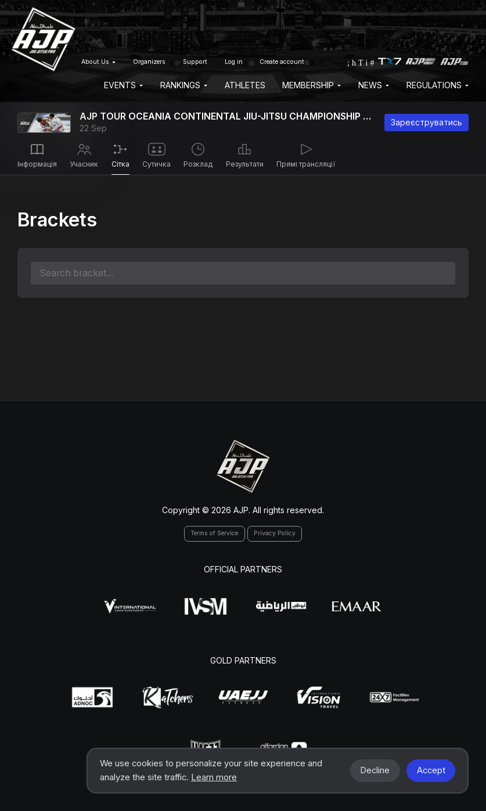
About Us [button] (98, 62)
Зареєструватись (426, 122)
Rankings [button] (183, 85)
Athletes (245, 85)
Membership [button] (311, 85)
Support (195, 62)
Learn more (214, 777)
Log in (234, 62)
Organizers (149, 62)
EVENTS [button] (123, 85)
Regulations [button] (437, 85)
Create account (282, 62)
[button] (326, 61)
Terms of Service (214, 533)
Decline (375, 770)
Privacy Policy (275, 533)
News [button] (373, 85)
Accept (431, 770)
